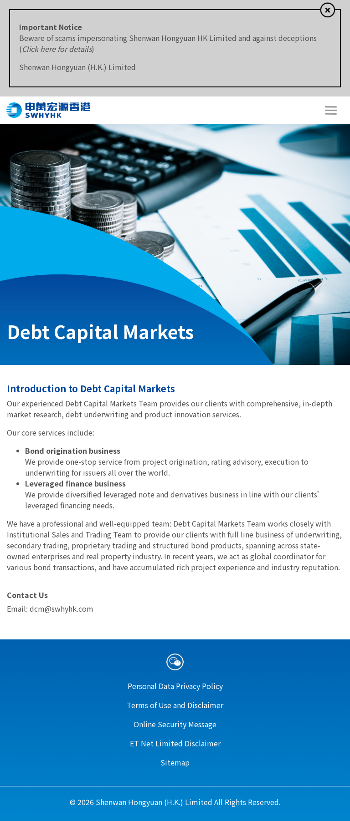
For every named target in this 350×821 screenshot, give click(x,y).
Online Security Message (175, 724)
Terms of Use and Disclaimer (175, 704)
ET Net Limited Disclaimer (175, 743)
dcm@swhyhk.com (61, 608)
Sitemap (175, 762)
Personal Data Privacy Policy (175, 685)
